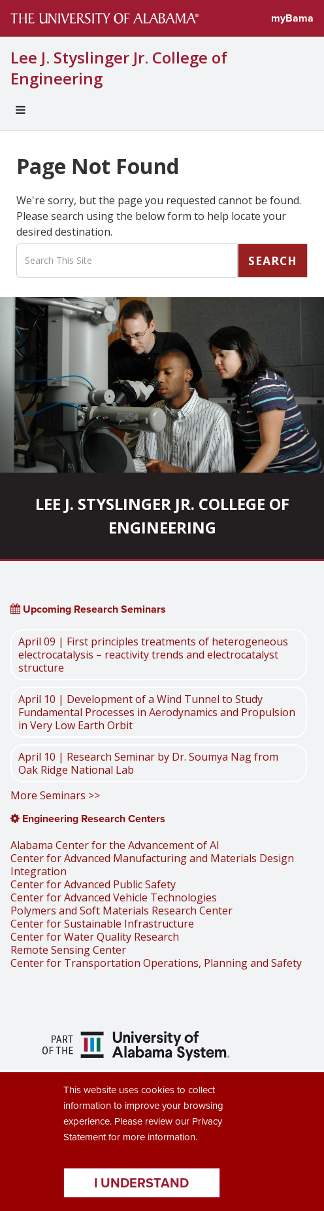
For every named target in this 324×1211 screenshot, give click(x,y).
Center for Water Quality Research (94, 937)
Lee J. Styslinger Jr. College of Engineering (118, 68)
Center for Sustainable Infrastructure (102, 923)
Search (272, 260)
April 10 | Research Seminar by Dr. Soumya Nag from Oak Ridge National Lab (148, 763)
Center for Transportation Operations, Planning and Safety (156, 963)
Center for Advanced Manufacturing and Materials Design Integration (152, 864)
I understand (141, 1183)
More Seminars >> (55, 795)
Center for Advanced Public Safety (93, 884)
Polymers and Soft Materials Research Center (121, 910)
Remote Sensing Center (68, 950)
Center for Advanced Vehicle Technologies (113, 897)
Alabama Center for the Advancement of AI (114, 845)
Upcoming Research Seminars (88, 609)
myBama (292, 18)
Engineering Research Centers (87, 818)
